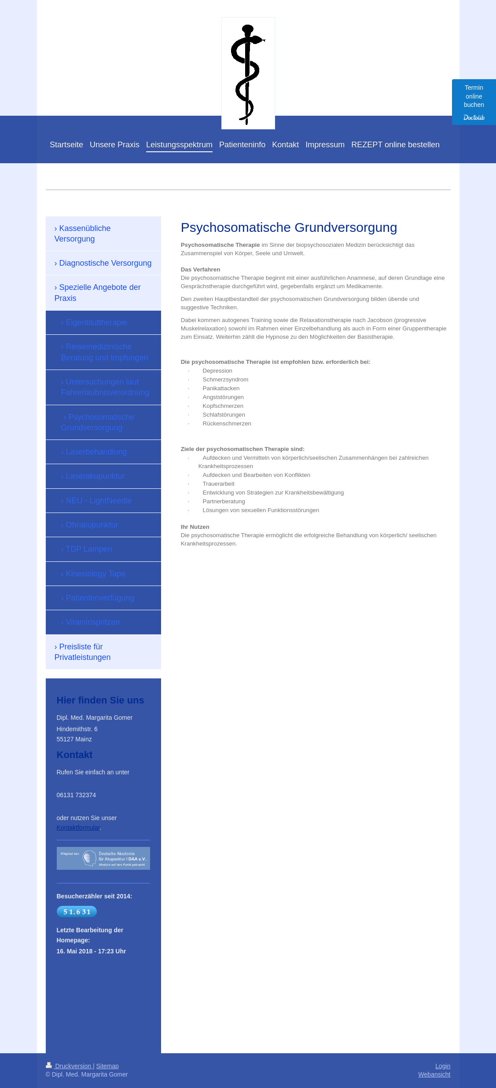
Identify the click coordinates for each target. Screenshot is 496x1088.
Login (442, 1066)
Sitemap (107, 1066)
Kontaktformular (78, 827)
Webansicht (435, 1074)
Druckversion (69, 1066)
